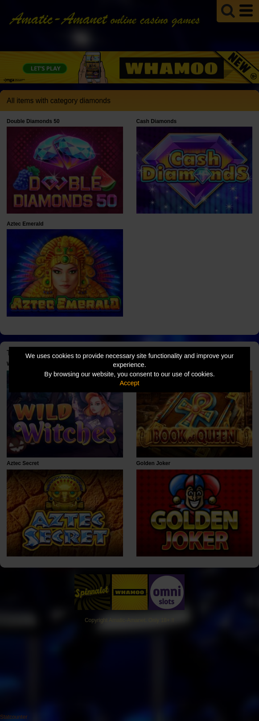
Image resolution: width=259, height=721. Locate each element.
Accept (130, 383)
